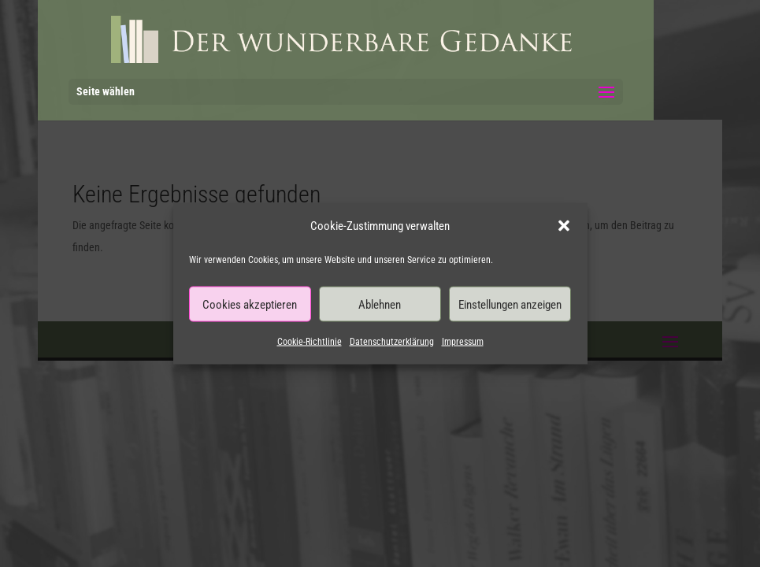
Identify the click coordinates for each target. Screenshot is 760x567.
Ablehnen (379, 304)
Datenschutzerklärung (392, 341)
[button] (564, 226)
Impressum (463, 341)
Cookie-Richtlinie (309, 341)
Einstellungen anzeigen (510, 304)
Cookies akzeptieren (249, 304)
